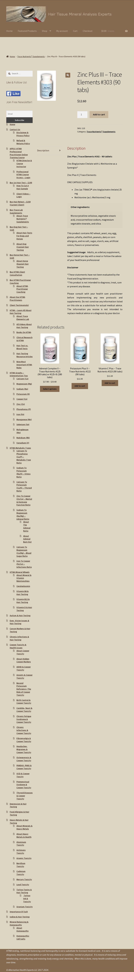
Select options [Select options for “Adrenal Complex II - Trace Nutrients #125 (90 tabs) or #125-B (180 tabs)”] (50, 389)
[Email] (19, 114)
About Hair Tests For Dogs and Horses (24, 235)
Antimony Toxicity (21, 851)
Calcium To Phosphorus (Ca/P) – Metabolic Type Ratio (23, 456)
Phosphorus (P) (23, 409)
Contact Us (15, 129)
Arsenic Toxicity (23, 858)
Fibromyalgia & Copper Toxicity (23, 740)
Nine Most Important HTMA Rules (24, 364)
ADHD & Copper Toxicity (23, 668)
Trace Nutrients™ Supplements (31, 56)
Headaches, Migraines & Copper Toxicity (23, 749)
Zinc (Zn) (20, 404)
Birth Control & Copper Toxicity (23, 701)
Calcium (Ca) (22, 378)
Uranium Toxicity (24, 906)
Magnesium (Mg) (24, 383)
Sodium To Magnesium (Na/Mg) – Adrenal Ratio (22, 514)
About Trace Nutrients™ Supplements (22, 218)
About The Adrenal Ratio (26, 526)
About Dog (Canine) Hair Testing (22, 247)
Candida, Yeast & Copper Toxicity (24, 709)
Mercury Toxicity (24, 879)
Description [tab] (43, 150)
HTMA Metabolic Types (20, 448)
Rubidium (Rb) (23, 437)
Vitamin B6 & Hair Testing (22, 593)
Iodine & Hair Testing (19, 916)
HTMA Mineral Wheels (19, 572)
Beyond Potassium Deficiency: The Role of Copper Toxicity (23, 689)
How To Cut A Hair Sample (22, 187)
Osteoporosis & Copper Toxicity (23, 759)
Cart (75, 30)
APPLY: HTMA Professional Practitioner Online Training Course (19, 153)
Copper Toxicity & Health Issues (18, 646)
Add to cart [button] (80, 386)
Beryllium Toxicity (20, 865)
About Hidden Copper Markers (23, 660)
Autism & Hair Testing (20, 615)
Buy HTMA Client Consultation (17, 273)
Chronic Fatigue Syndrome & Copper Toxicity (23, 719)
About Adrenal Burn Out (27, 539)
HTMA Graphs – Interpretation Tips (19, 374)
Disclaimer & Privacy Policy (22, 134)
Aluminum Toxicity (21, 843)
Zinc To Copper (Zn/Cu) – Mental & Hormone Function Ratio (24, 500)
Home (9, 30)
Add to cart (99, 114)
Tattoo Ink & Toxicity (27, 898)
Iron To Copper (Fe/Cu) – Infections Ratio (24, 564)
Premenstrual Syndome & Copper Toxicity (23, 784)
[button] (67, 75)
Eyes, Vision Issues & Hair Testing (19, 622)
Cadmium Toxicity (20, 873)
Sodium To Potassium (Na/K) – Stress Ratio (23, 472)
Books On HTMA (23, 332)
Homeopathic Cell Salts (22, 937)
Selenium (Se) (22, 424)
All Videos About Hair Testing (24, 326)
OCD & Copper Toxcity (22, 775)
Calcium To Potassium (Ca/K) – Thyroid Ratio (24, 486)
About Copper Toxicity (22, 652)
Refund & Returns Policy (23, 142)
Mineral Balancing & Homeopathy (19, 923)
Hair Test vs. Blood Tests (22, 347)
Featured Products (27, 30)
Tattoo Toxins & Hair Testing (24, 891)
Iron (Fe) (20, 414)
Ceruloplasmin (23, 586)
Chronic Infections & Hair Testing (19, 638)
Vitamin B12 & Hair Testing (23, 601)
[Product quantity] (82, 114)
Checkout (88, 30)
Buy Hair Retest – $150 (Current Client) (20, 203)
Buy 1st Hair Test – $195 (21, 182)
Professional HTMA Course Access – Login (23, 174)
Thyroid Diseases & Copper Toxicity (24, 795)
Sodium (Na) (22, 389)
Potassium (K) (23, 394)
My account (62, 30)
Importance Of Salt (19, 911)
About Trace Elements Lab (22, 318)
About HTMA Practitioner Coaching (22, 289)
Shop (44, 30)
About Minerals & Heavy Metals (24, 827)
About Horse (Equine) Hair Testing (22, 264)
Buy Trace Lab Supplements (16, 211)
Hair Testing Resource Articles (24, 355)
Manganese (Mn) (24, 419)
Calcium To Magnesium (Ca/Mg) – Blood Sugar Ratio (23, 551)
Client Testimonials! (19, 305)
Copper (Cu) (21, 399)
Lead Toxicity (22, 884)
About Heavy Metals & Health (23, 835)
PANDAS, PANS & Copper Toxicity (24, 767)
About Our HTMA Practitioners (17, 298)
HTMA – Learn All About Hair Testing (20, 312)
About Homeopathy (22, 929)
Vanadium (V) (22, 442)
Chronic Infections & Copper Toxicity (23, 730)
